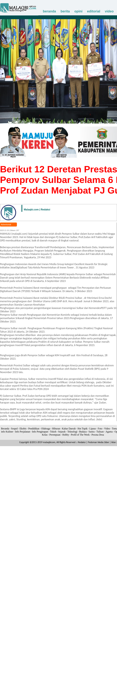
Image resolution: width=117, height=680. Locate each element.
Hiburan (56, 428)
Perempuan (54, 434)
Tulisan (100, 431)
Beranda (5, 428)
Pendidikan (33, 428)
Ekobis (23, 428)
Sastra (91, 431)
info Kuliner (7, 431)
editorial (93, 11)
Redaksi (82, 442)
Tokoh (53, 431)
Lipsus (92, 428)
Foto (100, 428)
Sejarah (62, 431)
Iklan (113, 442)
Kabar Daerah (69, 428)
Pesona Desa (98, 434)
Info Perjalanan (22, 431)
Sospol (14, 428)
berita (65, 11)
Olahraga (45, 428)
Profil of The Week (80, 434)
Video (107, 428)
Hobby (65, 434)
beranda (49, 11)
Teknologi (72, 431)
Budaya (83, 431)
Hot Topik (83, 428)
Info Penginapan (40, 431)
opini (78, 11)
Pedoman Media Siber (98, 442)
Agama (109, 431)
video (109, 11)
